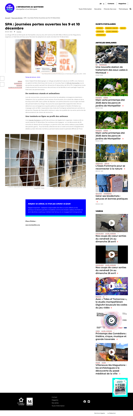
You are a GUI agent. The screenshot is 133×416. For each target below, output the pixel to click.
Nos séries (97, 9)
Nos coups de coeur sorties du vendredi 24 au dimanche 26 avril (111, 239)
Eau (96, 64)
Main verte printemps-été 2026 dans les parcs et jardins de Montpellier (110, 103)
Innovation (98, 296)
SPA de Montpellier (73, 83)
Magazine (55, 400)
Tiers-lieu (106, 163)
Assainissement (103, 64)
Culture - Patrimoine (112, 31)
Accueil (7, 18)
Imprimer (19, 31)
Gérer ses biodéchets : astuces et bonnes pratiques (112, 197)
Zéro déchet (99, 193)
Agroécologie (99, 163)
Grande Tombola (34, 120)
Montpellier (100, 31)
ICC (103, 296)
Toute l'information (85, 9)
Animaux (20, 81)
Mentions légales (99, 413)
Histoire (104, 362)
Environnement (18, 83)
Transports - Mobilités (111, 28)
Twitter (2, 84)
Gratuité (123, 28)
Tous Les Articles (16, 18)
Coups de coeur (100, 233)
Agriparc (105, 97)
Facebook (2, 78)
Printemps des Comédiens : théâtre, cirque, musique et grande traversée (111, 336)
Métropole (19, 85)
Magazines (122, 3)
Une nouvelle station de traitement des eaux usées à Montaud (111, 70)
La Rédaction (111, 413)
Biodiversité (99, 97)
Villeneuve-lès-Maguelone (15, 87)
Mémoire (98, 362)
